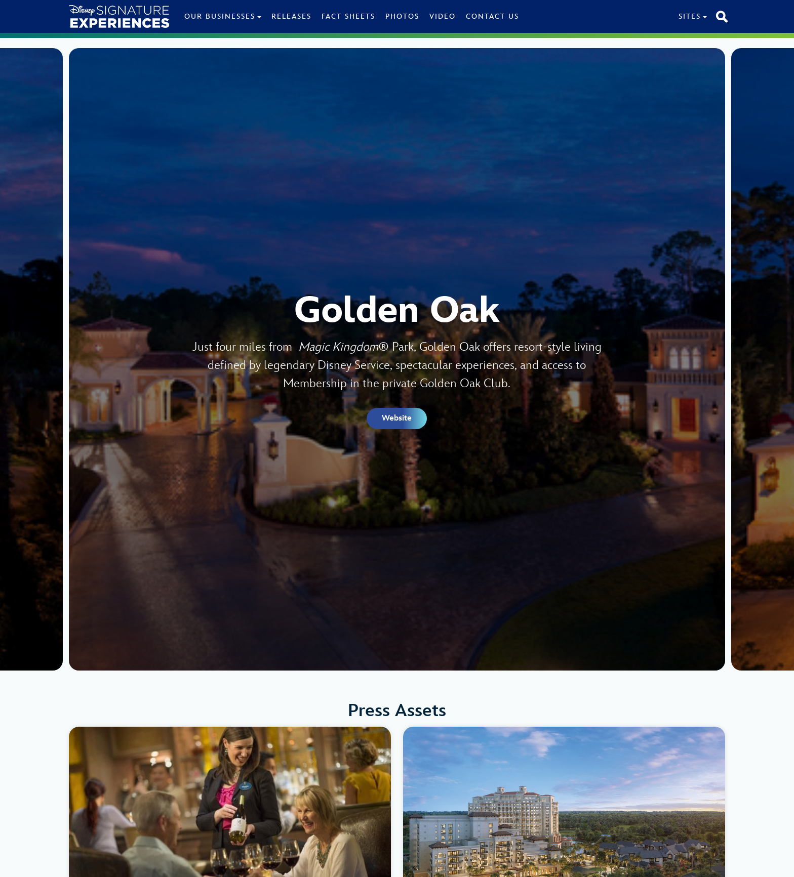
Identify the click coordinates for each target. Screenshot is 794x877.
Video (442, 16)
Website (397, 418)
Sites (690, 16)
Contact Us (492, 16)
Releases (291, 16)
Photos (402, 16)
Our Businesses (219, 16)
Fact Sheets (348, 16)
